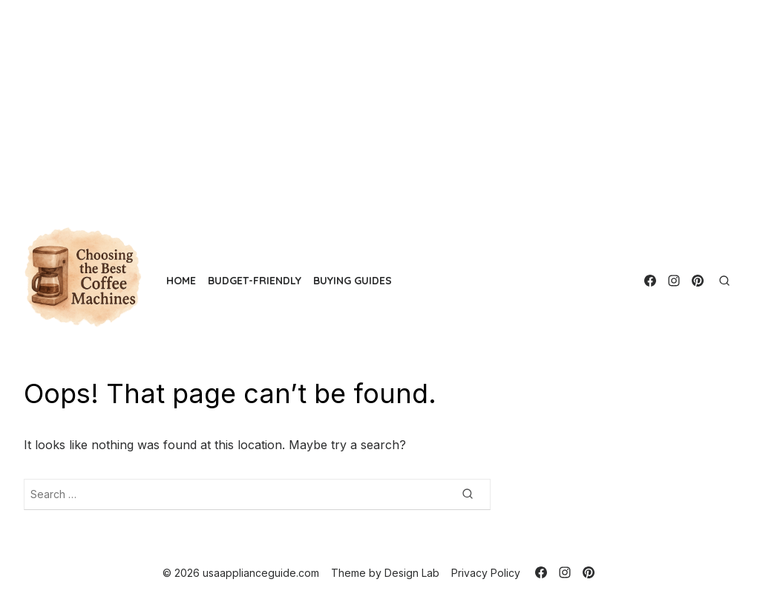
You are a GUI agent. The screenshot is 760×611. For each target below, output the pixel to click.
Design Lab (411, 572)
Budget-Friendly (254, 280)
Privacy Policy (485, 572)
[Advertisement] (380, 104)
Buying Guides (352, 280)
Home (181, 280)
